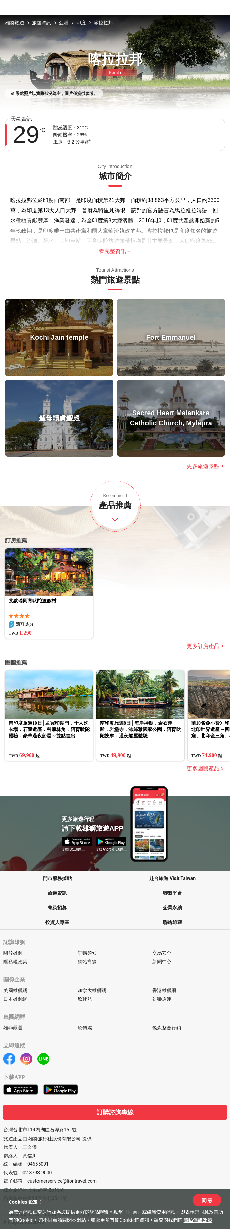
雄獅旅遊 (14, 23)
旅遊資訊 (41, 23)
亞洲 (63, 23)
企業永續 (172, 907)
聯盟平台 (172, 893)
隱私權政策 (15, 961)
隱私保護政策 (198, 1219)
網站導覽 (87, 961)
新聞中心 (161, 961)
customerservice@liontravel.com (62, 1181)
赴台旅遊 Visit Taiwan (172, 878)
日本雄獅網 (15, 999)
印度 (81, 23)
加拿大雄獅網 (92, 990)
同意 (206, 1200)
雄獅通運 (161, 999)
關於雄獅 (12, 953)
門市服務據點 (57, 878)
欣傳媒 (85, 1027)
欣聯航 (85, 999)
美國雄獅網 (15, 990)
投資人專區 (57, 922)
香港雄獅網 (164, 990)
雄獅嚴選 (12, 1027)
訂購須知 (87, 953)
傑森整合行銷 (166, 1027)
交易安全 (161, 953)
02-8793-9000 (37, 1172)
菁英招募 (57, 907)
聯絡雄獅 (172, 922)
